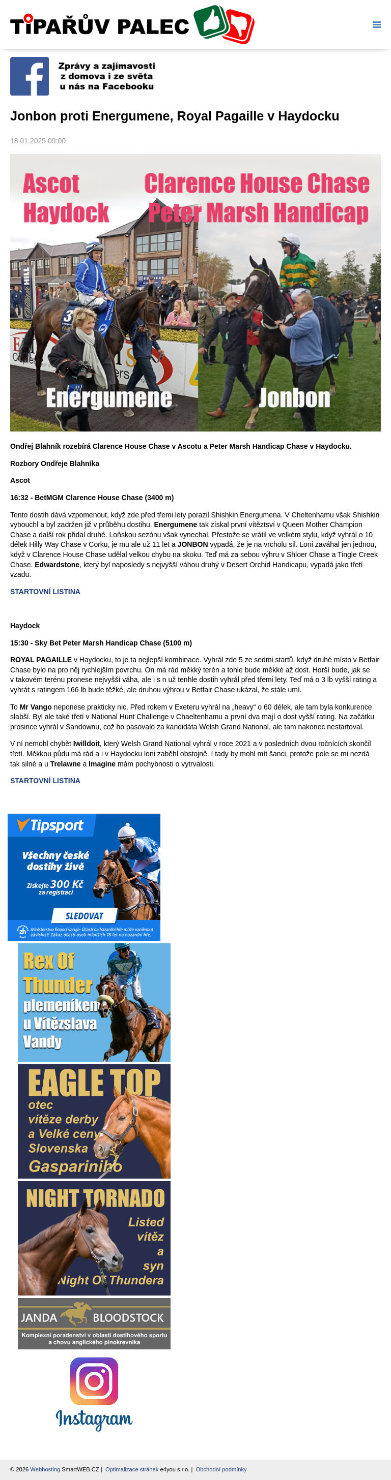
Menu (375, 24)
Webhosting (45, 1469)
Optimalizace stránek (131, 1469)
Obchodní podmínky (221, 1469)
